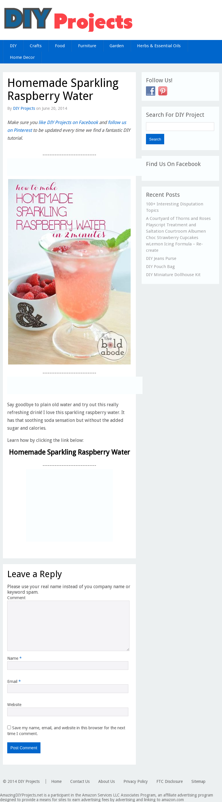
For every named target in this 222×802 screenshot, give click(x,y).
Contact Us (80, 781)
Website (14, 704)
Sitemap (198, 781)
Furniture (87, 45)
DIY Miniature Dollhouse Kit (173, 274)
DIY (13, 45)
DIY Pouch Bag (160, 266)
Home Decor (22, 57)
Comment (16, 597)
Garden (117, 45)
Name (14, 658)
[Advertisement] (75, 167)
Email (14, 681)
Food (60, 45)
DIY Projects (24, 108)
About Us (106, 781)
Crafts (36, 45)
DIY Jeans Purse (161, 258)
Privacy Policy (135, 781)
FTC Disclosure (169, 781)
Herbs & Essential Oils (159, 45)
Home (56, 781)
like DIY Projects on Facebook (68, 122)
